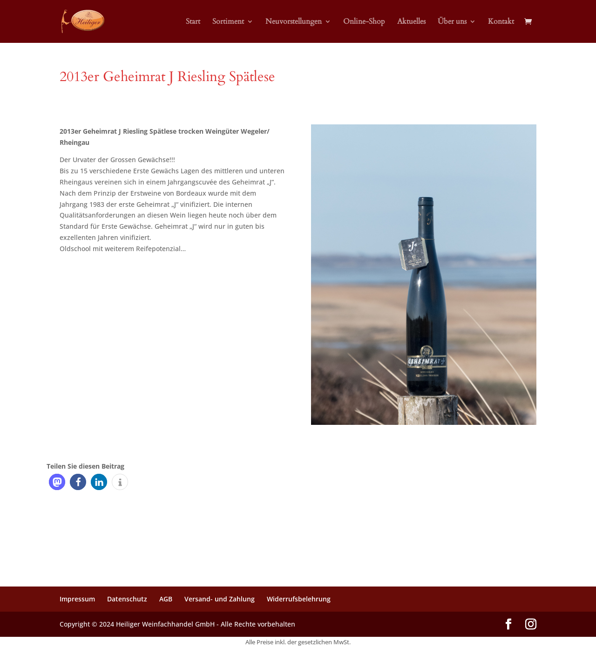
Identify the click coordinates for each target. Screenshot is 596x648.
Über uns (452, 22)
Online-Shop (364, 22)
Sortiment (228, 22)
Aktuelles (411, 22)
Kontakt (501, 22)
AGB (165, 598)
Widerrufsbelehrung (299, 598)
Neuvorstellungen (293, 22)
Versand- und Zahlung (219, 598)
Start (193, 22)
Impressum (77, 598)
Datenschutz (127, 598)
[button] (57, 482)
